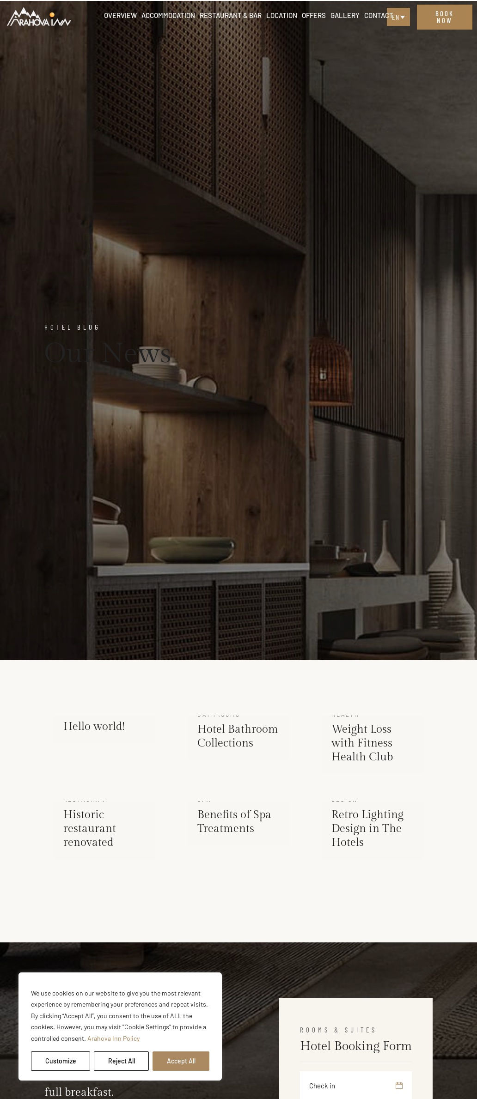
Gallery (345, 15)
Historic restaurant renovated (89, 828)
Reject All (121, 1061)
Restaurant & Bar (231, 15)
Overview (120, 15)
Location (281, 15)
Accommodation (168, 15)
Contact (378, 15)
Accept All (181, 1061)
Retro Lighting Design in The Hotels (367, 828)
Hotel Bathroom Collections (237, 736)
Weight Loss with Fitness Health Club (362, 743)
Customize (60, 1061)
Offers (314, 15)
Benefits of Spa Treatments (234, 821)
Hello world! (94, 726)
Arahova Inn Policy (113, 1038)
